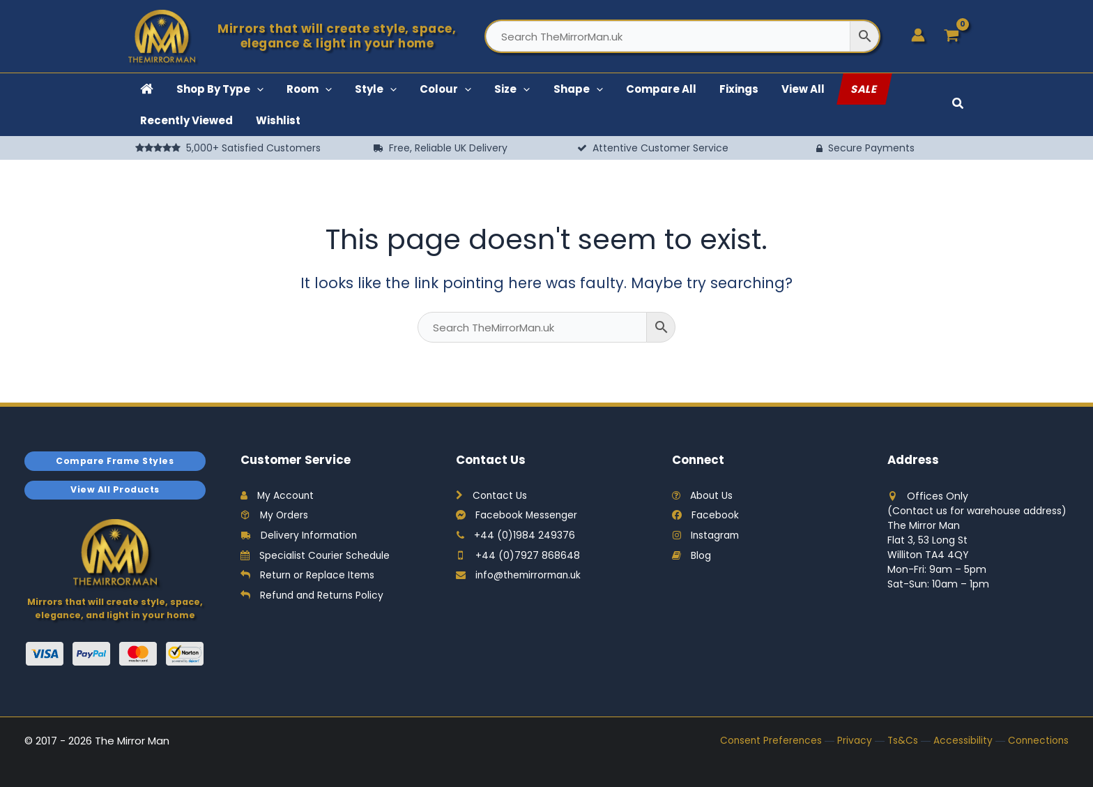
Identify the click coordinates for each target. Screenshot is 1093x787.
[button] (242, 89)
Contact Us (492, 496)
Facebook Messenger (517, 516)
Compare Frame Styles (114, 461)
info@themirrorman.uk (521, 577)
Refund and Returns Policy (313, 597)
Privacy (851, 742)
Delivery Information (300, 537)
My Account (278, 496)
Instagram (706, 537)
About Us (702, 496)
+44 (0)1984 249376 (515, 537)
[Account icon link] (918, 35)
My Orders (274, 516)
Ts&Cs (900, 742)
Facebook (705, 516)
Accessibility (961, 742)
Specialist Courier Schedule (316, 557)
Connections (1037, 742)
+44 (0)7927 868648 (518, 557)
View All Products (115, 491)
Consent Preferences (767, 742)
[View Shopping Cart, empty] (952, 36)
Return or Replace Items (308, 577)
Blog (691, 557)
